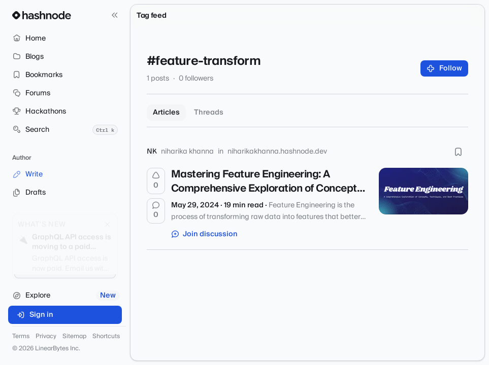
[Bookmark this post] (458, 151)
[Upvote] (156, 181)
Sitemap (74, 337)
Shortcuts (106, 337)
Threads (208, 112)
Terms (20, 337)
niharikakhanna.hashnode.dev (277, 152)
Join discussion (204, 234)
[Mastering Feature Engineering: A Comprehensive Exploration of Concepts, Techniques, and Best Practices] (423, 191)
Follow (445, 68)
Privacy (46, 337)
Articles (166, 112)
